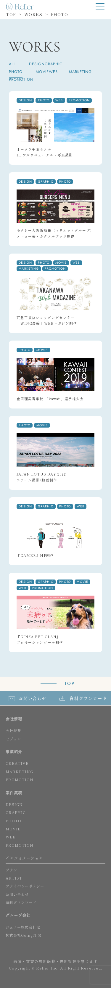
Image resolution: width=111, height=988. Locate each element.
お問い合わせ (32, 698)
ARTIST (14, 878)
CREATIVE (17, 763)
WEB (53, 72)
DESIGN (36, 64)
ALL (12, 64)
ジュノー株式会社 (21, 927)
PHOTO (15, 72)
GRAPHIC (54, 64)
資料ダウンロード (88, 698)
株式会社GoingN (21, 935)
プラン (11, 870)
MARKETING (80, 72)
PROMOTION (21, 80)
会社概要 (13, 730)
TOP (70, 683)
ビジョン (13, 739)
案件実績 (14, 793)
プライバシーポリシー (25, 886)
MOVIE (42, 72)
